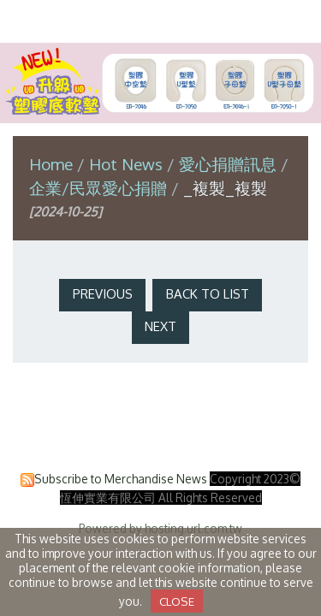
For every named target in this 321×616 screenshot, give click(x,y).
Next (160, 326)
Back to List (207, 294)
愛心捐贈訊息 (228, 164)
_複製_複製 (225, 188)
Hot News (128, 164)
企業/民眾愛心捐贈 (100, 188)
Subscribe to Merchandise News (120, 478)
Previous (103, 294)
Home (51, 164)
